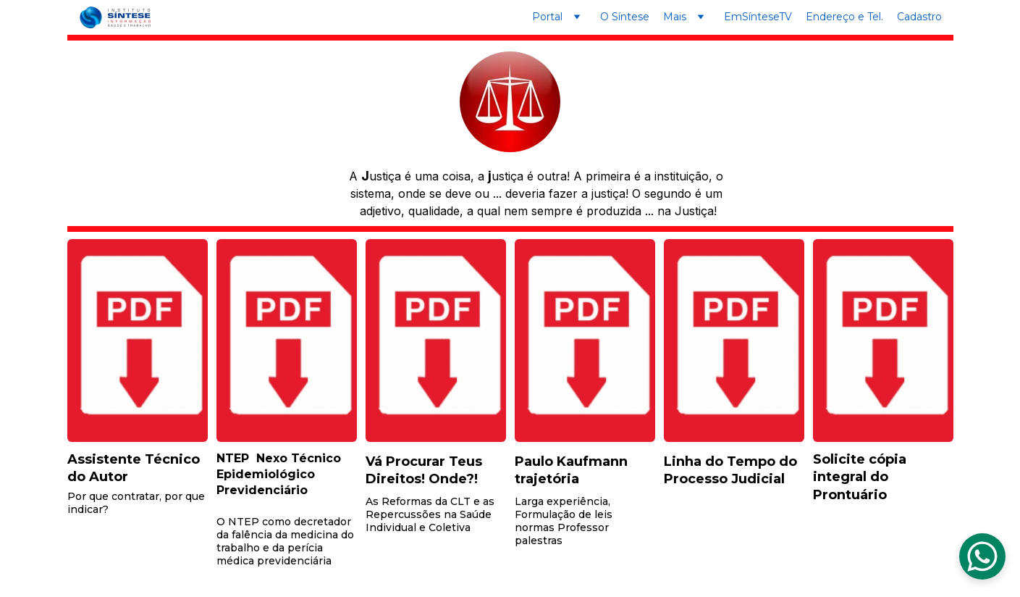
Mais (674, 16)
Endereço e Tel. (844, 16)
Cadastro (919, 16)
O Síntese (624, 16)
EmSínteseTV (758, 16)
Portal (547, 16)
